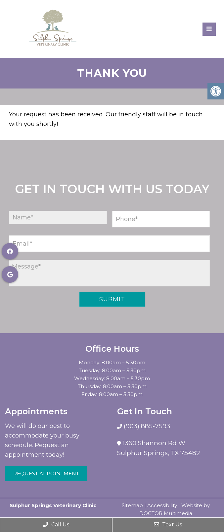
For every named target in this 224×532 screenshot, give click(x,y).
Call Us (56, 524)
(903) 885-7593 (146, 426)
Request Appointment (46, 473)
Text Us (168, 524)
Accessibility (162, 505)
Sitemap (132, 505)
